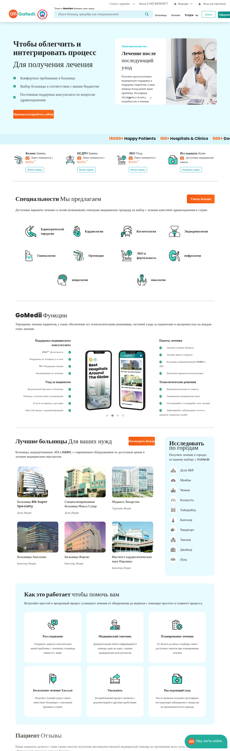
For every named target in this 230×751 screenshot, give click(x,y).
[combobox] (185, 4)
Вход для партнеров (212, 4)
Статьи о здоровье (122, 4)
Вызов (153, 4)
